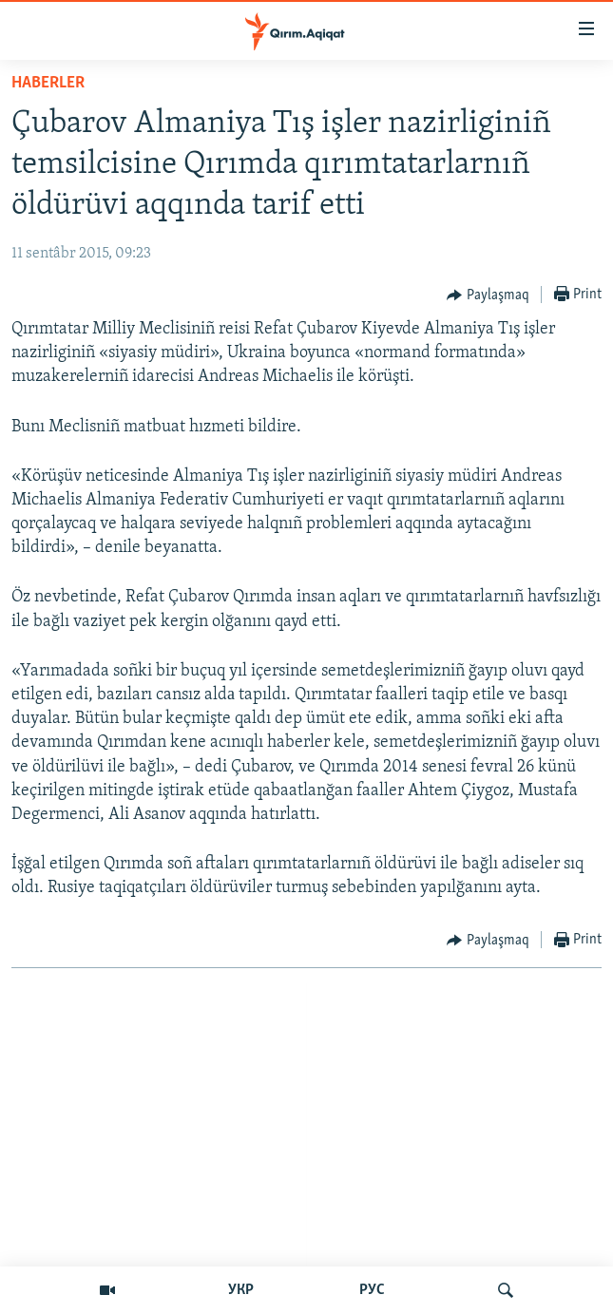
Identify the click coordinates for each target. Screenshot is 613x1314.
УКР (241, 1290)
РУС (372, 1290)
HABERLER (48, 83)
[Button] (488, 295)
